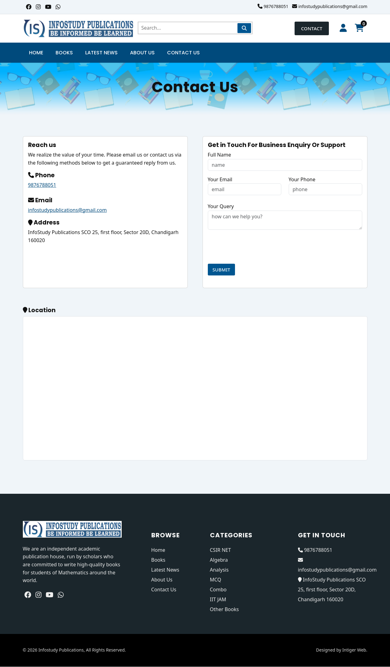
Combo (218, 589)
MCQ (215, 580)
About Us (142, 53)
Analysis (219, 570)
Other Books (224, 609)
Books (64, 53)
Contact (306, 28)
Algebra (219, 560)
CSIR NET (220, 550)
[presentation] (255, 247)
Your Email (220, 179)
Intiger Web (354, 650)
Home (36, 53)
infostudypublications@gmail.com (332, 6)
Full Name (219, 155)
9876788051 (276, 6)
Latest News (101, 53)
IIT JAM (218, 599)
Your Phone (302, 179)
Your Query (221, 206)
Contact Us (183, 53)
